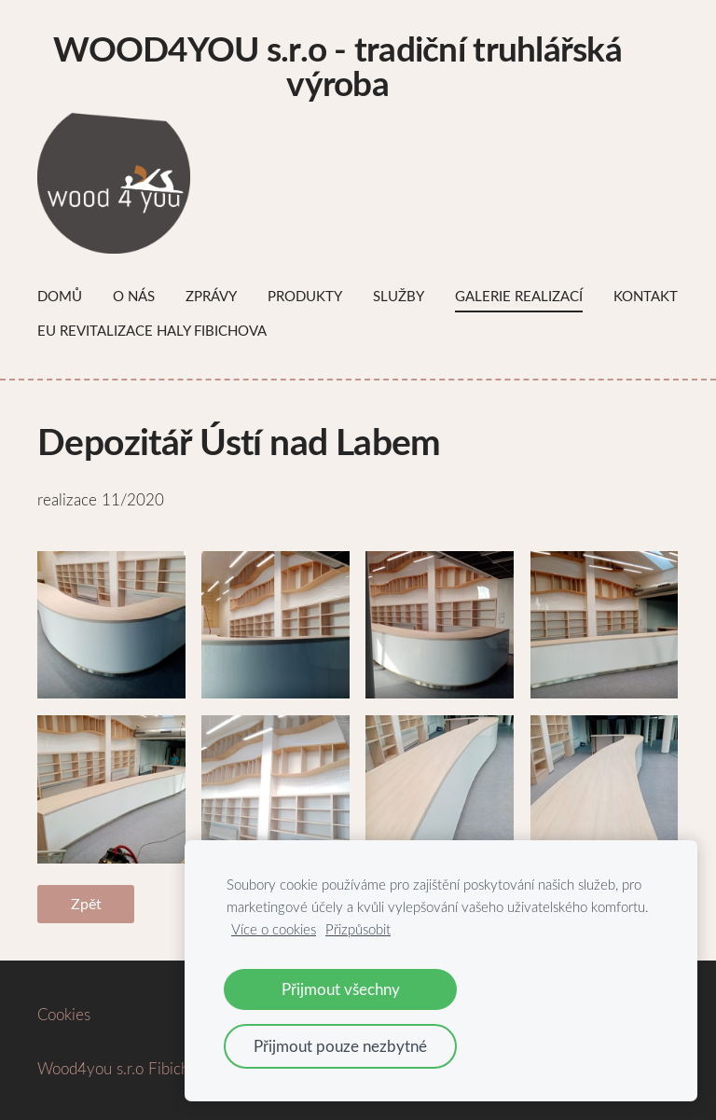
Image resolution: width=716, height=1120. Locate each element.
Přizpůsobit (358, 929)
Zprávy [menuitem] (211, 295)
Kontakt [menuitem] (645, 295)
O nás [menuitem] (134, 295)
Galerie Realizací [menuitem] (519, 295)
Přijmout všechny (341, 989)
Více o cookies (273, 929)
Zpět (86, 903)
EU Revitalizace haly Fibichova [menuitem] (152, 330)
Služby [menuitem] (398, 295)
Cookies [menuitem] (63, 1014)
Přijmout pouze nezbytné (340, 1046)
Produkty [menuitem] (305, 295)
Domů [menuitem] (59, 295)
